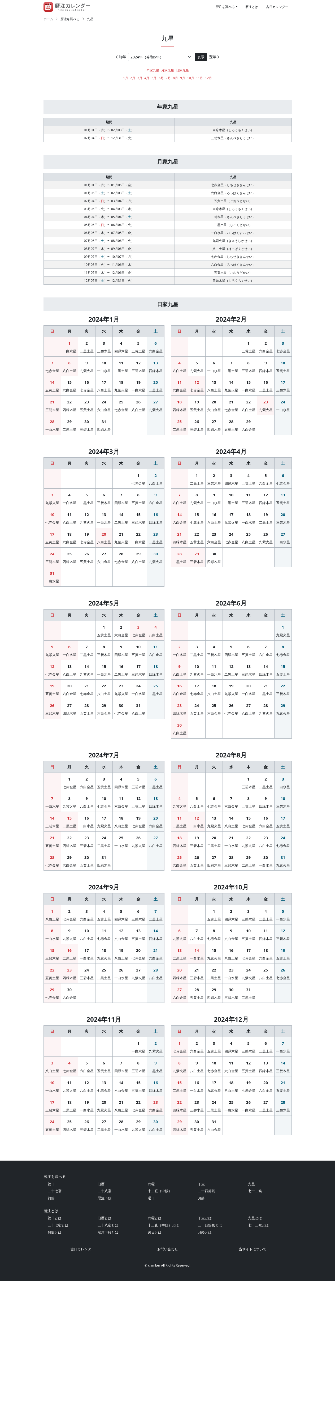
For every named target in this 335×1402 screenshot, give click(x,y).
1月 (125, 78)
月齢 (201, 1319)
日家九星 (182, 70)
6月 (161, 78)
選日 (151, 1319)
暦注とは (251, 7)
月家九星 (167, 70)
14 (52, 406)
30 (86, 445)
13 (155, 386)
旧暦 (101, 1305)
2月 (132, 78)
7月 (168, 78)
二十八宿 (104, 1312)
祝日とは (55, 1339)
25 (121, 425)
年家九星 (152, 70)
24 (104, 425)
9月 (182, 78)
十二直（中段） (160, 1312)
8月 (175, 78)
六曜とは (155, 1339)
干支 (201, 1305)
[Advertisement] (167, 99)
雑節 (51, 1319)
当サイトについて (252, 1370)
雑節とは (55, 1353)
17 (104, 406)
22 (69, 425)
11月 (199, 78)
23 (86, 425)
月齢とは (205, 1353)
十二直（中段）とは (163, 1346)
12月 (208, 78)
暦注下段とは (108, 1353)
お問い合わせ (167, 1370)
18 (121, 406)
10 (104, 386)
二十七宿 (55, 1312)
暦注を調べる (225, 7)
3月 (139, 78)
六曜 (151, 1305)
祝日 (51, 1305)
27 (155, 425)
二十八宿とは (108, 1346)
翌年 (214, 56)
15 (69, 406)
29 (69, 445)
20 (155, 406)
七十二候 (255, 1312)
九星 (90, 19)
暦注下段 (104, 1319)
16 (86, 406)
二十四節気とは (210, 1346)
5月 (153, 78)
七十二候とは (258, 1346)
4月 (147, 78)
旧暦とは (104, 1339)
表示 (201, 56)
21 (52, 425)
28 (52, 445)
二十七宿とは (58, 1346)
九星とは (255, 1339)
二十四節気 (206, 1312)
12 (138, 386)
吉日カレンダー (277, 7)
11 (121, 386)
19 (138, 406)
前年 (120, 56)
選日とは (155, 1353)
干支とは (205, 1339)
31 (104, 445)
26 (138, 425)
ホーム (48, 19)
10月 (190, 78)
